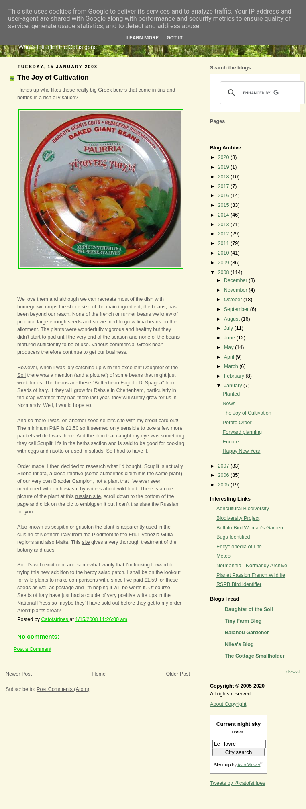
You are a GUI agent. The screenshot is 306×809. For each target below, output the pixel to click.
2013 (224, 224)
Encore (231, 442)
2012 (224, 234)
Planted (231, 394)
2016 (224, 195)
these (85, 383)
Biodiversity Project (237, 518)
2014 (224, 215)
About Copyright (228, 704)
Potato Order (237, 422)
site (86, 542)
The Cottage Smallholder (255, 656)
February (235, 376)
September (237, 309)
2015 (224, 205)
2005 (224, 485)
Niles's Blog (239, 644)
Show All (293, 672)
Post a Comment (32, 649)
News (229, 404)
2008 (224, 272)
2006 (224, 475)
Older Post (178, 674)
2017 (224, 186)
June (230, 338)
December (236, 280)
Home (99, 674)
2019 (224, 167)
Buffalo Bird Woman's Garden (249, 528)
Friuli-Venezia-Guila (151, 534)
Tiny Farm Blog (243, 621)
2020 (224, 157)
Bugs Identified (233, 537)
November (236, 290)
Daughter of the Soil (249, 609)
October (233, 299)
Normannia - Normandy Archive (251, 565)
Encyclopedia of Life (239, 547)
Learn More (142, 38)
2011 (224, 243)
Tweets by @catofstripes (237, 783)
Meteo (223, 556)
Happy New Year (242, 451)
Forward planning (242, 432)
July (229, 328)
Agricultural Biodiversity (242, 508)
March (232, 366)
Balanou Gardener (247, 632)
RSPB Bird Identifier (238, 584)
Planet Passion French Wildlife (250, 575)
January (233, 385)
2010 (224, 253)
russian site (88, 496)
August (232, 319)
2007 (224, 466)
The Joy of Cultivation (247, 413)
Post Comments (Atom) (63, 689)
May (229, 347)
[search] (261, 93)
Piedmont (102, 534)
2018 (224, 177)
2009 (224, 263)
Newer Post (19, 674)
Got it (175, 38)
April (230, 357)
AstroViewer (248, 764)
